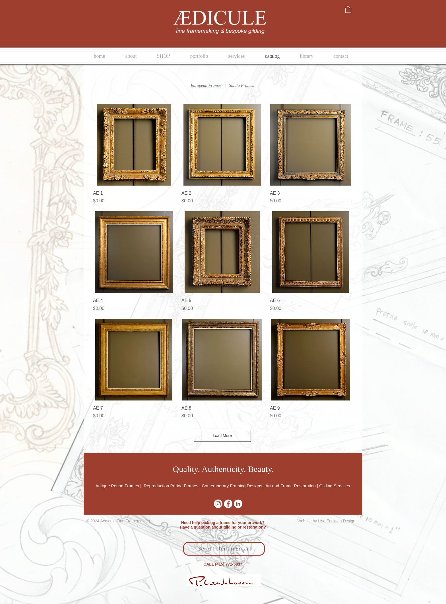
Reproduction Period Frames (171, 485)
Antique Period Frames (117, 485)
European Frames (206, 85)
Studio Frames (241, 85)
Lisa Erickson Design (336, 521)
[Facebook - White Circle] (228, 504)
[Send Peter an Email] (224, 549)
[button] (348, 9)
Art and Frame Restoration (290, 485)
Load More (222, 435)
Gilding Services (334, 485)
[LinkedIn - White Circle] (238, 504)
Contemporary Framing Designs (232, 485)
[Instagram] (218, 504)
